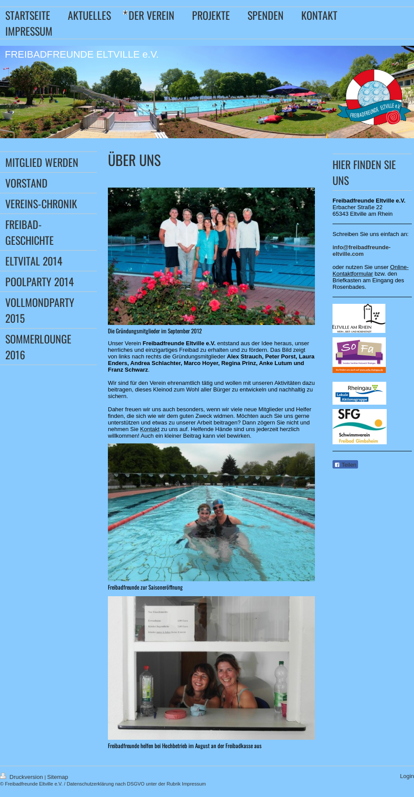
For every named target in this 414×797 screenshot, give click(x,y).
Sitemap (57, 777)
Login (407, 776)
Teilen (345, 464)
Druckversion (22, 777)
